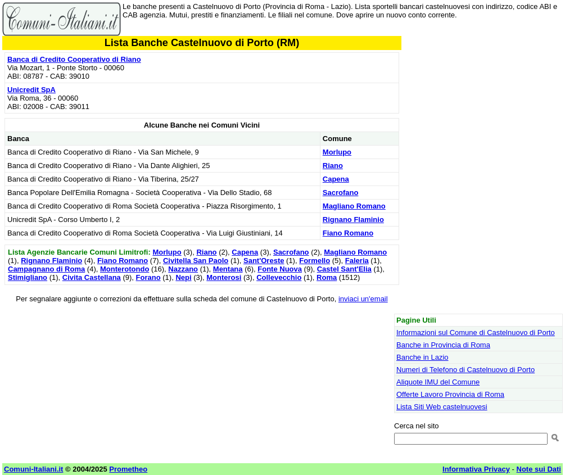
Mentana (228, 269)
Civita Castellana (91, 277)
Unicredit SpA (31, 89)
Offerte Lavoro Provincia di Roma (450, 394)
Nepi (183, 277)
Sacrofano (341, 192)
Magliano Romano (354, 206)
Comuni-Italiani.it (33, 469)
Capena (336, 179)
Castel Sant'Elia (344, 269)
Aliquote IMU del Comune (438, 382)
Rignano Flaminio (353, 219)
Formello (314, 260)
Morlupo (337, 152)
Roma (327, 277)
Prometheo (128, 469)
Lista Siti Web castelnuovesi (441, 406)
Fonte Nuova (279, 269)
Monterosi (223, 277)
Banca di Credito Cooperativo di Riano (74, 59)
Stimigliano (27, 277)
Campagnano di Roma (46, 269)
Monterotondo (124, 269)
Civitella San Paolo (195, 260)
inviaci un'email (363, 299)
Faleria (357, 260)
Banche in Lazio (422, 357)
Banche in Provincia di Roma (443, 345)
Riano (333, 165)
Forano (148, 277)
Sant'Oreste (263, 260)
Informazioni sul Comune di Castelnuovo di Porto (475, 332)
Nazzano (183, 269)
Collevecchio (278, 277)
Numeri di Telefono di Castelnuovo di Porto (465, 369)
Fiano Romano (348, 233)
